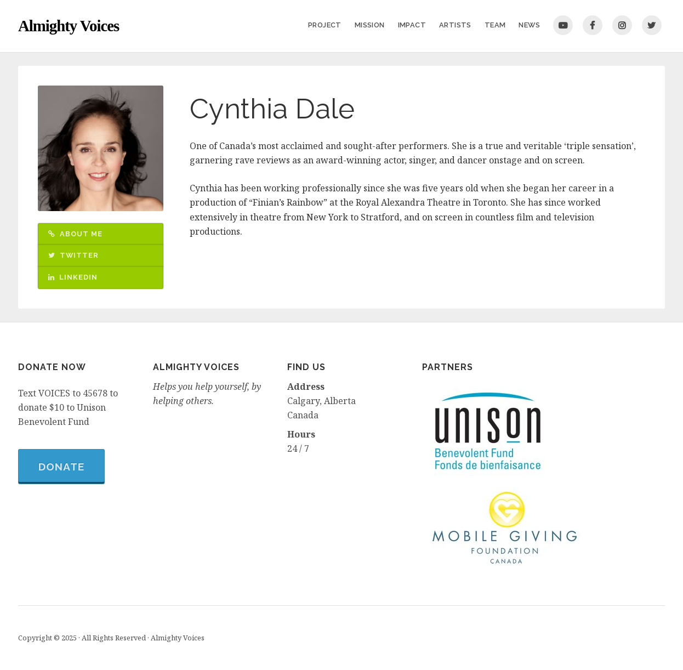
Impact (412, 25)
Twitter (652, 25)
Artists (455, 25)
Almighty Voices (68, 26)
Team (495, 25)
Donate (61, 467)
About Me (75, 234)
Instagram (622, 25)
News (529, 25)
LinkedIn (73, 277)
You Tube (563, 25)
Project (325, 25)
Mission (370, 25)
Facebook (592, 25)
